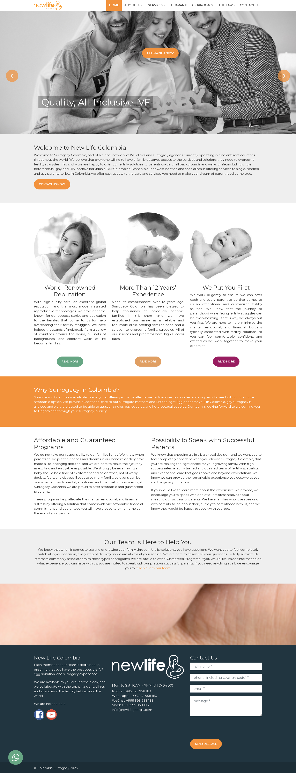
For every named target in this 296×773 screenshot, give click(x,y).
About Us (132, 5)
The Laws (227, 5)
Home (114, 5)
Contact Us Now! (52, 184)
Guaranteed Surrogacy (192, 5)
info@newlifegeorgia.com (132, 710)
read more (70, 361)
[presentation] (221, 728)
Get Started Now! (160, 53)
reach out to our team (153, 568)
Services (155, 5)
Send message (206, 743)
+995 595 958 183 (137, 691)
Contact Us (249, 5)
